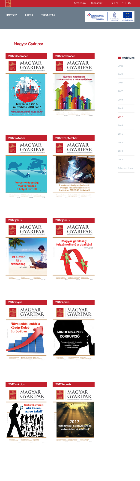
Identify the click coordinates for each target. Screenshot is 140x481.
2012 (120, 159)
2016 (120, 125)
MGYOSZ (11, 15)
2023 (120, 65)
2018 (120, 108)
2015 (120, 134)
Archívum (80, 3)
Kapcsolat (96, 3)
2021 (120, 82)
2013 (120, 151)
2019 (120, 99)
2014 (120, 142)
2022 (120, 74)
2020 (120, 91)
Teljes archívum (125, 168)
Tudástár (48, 15)
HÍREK (29, 15)
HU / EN (112, 3)
